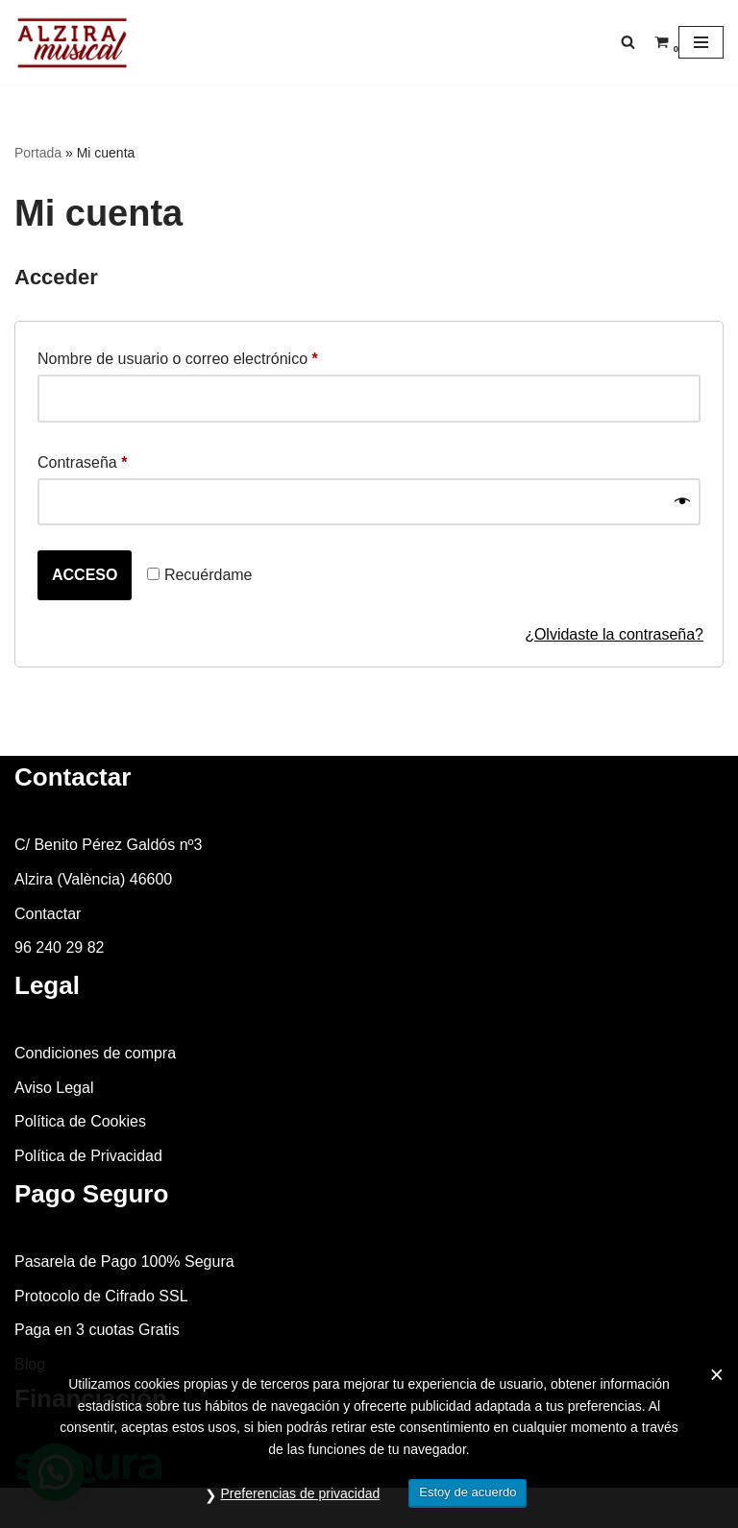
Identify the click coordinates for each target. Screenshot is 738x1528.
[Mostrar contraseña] (682, 502)
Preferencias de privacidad (301, 1493)
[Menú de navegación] (701, 42)
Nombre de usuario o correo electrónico (177, 355)
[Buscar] (628, 42)
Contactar (47, 914)
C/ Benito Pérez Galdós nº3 (108, 845)
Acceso (84, 575)
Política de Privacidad (88, 1156)
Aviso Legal (53, 1087)
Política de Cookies (80, 1121)
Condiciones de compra (95, 1053)
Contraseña (82, 459)
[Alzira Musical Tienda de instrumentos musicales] (72, 42)
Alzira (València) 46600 (93, 879)
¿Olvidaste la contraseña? (614, 634)
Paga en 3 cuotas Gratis (97, 1330)
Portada (38, 152)
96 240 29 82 (59, 947)
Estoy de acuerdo (467, 1492)
